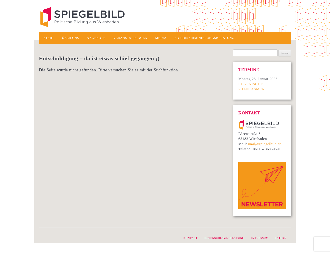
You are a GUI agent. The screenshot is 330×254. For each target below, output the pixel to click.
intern (280, 238)
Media (160, 38)
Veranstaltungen (130, 38)
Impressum (260, 238)
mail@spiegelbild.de (265, 144)
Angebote (96, 38)
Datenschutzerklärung (224, 238)
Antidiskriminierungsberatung (204, 38)
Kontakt (190, 238)
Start (49, 38)
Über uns (70, 38)
